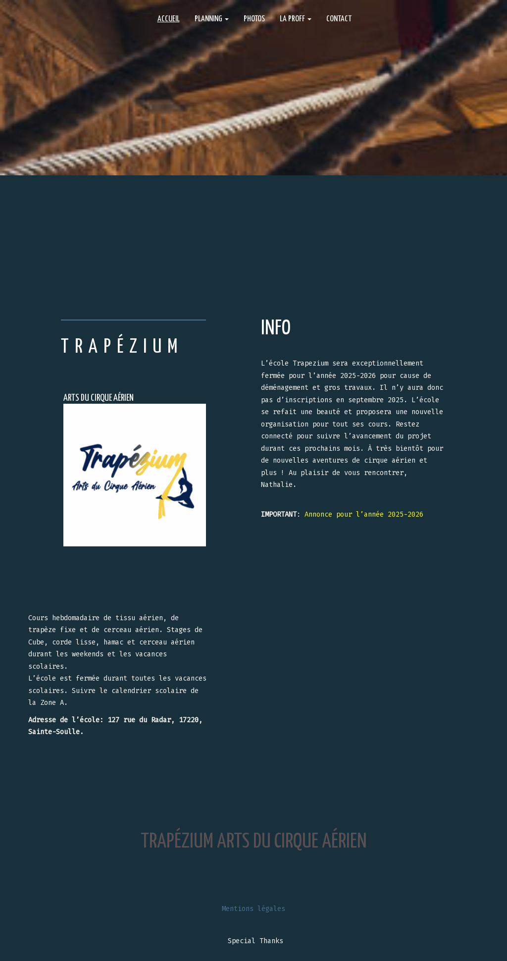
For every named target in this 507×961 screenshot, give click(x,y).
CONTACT (339, 19)
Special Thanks (255, 941)
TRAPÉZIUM (122, 347)
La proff (295, 19)
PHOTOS (254, 19)
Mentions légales (253, 909)
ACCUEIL (168, 19)
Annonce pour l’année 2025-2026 (363, 514)
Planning (212, 19)
